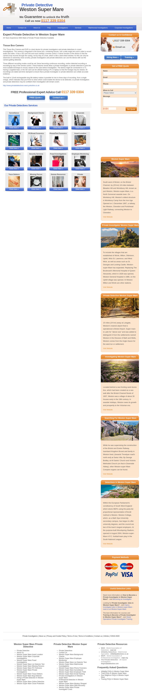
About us (42, 636)
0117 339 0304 (122, 40)
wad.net (113, 650)
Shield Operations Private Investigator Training (117, 618)
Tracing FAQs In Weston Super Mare (114, 679)
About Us (36, 28)
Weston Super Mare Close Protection (30, 684)
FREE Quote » (35, 97)
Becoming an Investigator (122, 599)
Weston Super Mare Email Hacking (72, 674)
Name (105, 71)
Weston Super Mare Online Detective (30, 682)
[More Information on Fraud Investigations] (58, 161)
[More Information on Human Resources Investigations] (58, 181)
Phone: (106, 84)
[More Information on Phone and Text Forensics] (58, 140)
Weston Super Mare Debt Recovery (72, 685)
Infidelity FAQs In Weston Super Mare (115, 671)
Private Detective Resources (112, 644)
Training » (129, 57)
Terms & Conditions (85, 636)
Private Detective (23, 651)
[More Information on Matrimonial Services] (58, 120)
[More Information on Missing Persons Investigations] (36, 181)
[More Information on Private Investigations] (80, 181)
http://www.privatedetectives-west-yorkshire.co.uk (21, 86)
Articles (106, 636)
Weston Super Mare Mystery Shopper (73, 684)
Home (9, 28)
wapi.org (124, 658)
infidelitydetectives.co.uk (119, 654)
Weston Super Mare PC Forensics (29, 668)
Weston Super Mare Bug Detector (29, 676)
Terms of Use (72, 636)
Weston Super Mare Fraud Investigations (26, 661)
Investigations (63, 28)
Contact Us (22, 28)
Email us (120, 47)
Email (105, 77)
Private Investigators (30, 636)
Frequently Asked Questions (112, 667)
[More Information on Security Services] (36, 161)
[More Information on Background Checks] (36, 120)
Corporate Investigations (124, 28)
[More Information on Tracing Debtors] (14, 181)
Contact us (98, 636)
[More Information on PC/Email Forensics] (36, 140)
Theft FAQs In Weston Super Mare (113, 673)
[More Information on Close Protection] (14, 161)
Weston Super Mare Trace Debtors (29, 674)
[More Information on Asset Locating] (80, 140)
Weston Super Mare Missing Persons (30, 666)
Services (78, 28)
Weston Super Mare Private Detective (28, 645)
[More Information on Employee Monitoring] (80, 161)
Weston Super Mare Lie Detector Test (31, 664)
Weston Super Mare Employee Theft (72, 672)
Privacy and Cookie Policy (56, 636)
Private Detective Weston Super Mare (70, 645)
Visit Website (108, 217)
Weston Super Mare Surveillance (71, 670)
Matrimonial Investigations (98, 28)
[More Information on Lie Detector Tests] (14, 140)
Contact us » (58, 97)
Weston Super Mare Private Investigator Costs (69, 688)
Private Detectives (65, 651)
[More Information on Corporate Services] (80, 120)
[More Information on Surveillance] (14, 120)
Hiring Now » (113, 57)
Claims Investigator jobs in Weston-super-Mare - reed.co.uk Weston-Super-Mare (118, 607)
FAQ (49, 28)
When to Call (108, 90)
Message (106, 96)
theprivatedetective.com (110, 664)
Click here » (14, 128)
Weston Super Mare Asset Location (30, 654)
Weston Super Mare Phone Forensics (73, 668)
